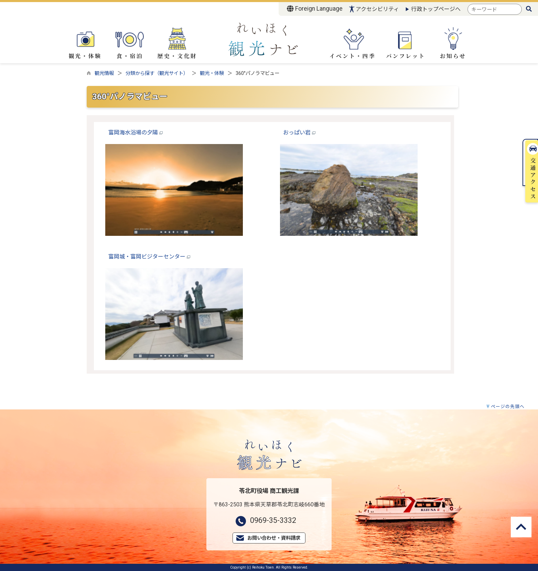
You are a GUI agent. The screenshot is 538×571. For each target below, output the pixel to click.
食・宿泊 (129, 42)
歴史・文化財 (177, 44)
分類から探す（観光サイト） (157, 73)
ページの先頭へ (508, 406)
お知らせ (453, 43)
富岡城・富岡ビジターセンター (149, 256)
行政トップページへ (436, 9)
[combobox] (494, 9)
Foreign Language (314, 8)
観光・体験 (85, 42)
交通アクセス (531, 106)
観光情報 (104, 73)
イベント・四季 (352, 43)
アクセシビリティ (377, 9)
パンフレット (405, 44)
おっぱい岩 (299, 132)
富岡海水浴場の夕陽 (135, 132)
